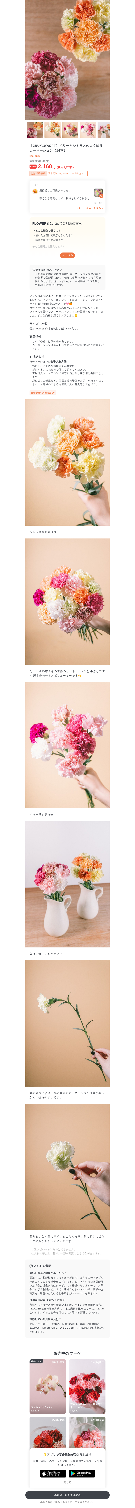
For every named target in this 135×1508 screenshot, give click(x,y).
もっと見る (67, 255)
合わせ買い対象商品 (43, 392)
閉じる (67, 1482)
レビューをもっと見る (88, 208)
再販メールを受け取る (67, 1495)
